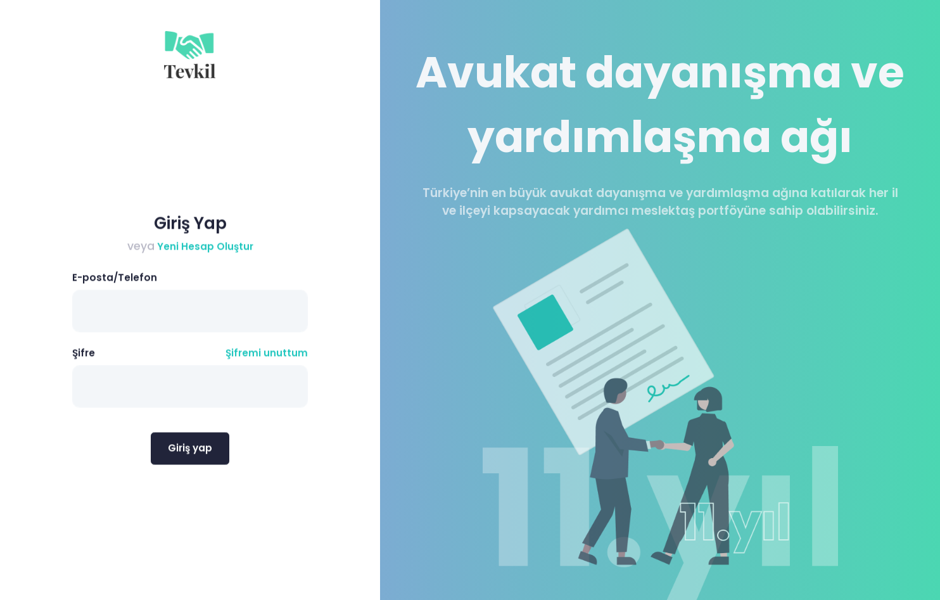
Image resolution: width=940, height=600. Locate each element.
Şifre (83, 355)
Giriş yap (190, 450)
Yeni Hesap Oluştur (204, 248)
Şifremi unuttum (266, 355)
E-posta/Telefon (114, 280)
